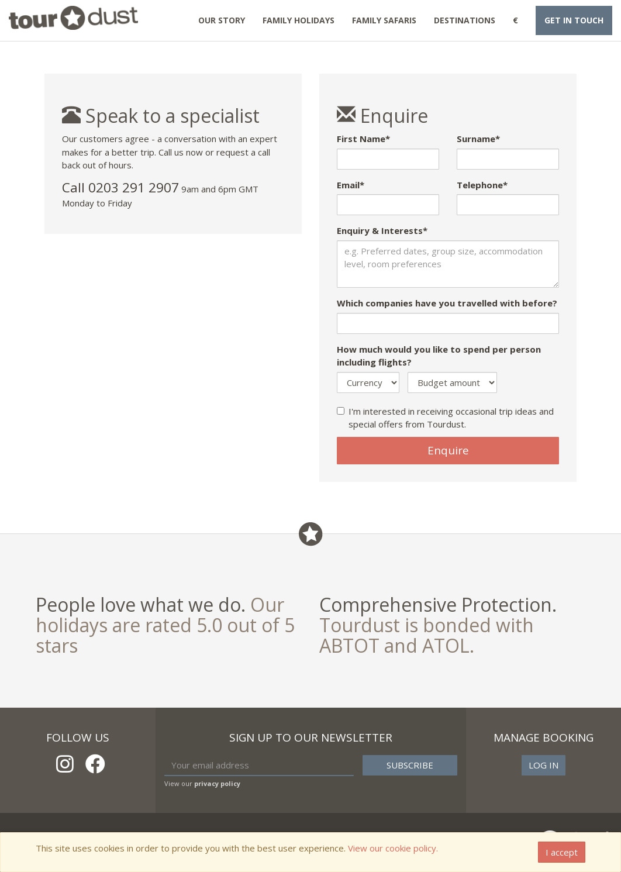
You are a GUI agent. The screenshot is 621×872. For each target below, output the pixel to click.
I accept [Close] (562, 852)
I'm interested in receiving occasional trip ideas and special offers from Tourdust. (445, 417)
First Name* (363, 138)
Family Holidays (298, 20)
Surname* (478, 138)
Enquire (448, 450)
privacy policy (217, 783)
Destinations (464, 20)
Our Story (221, 20)
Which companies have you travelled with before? (447, 303)
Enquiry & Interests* (382, 230)
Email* (350, 185)
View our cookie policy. (393, 848)
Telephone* (482, 185)
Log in (543, 765)
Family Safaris (384, 20)
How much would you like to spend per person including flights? (439, 355)
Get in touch (573, 20)
